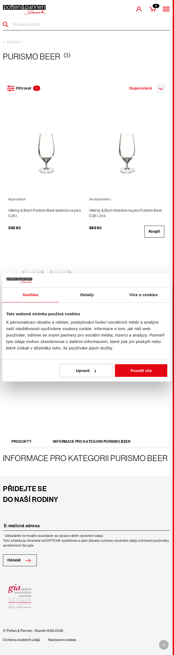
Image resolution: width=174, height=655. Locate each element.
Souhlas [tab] (30, 294)
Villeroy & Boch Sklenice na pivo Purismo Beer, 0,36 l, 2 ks (125, 213)
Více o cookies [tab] (143, 294)
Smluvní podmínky (155, 541)
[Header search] (7, 24)
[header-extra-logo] (24, 10)
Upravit (86, 370)
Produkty (21, 442)
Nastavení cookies (62, 640)
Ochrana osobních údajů (21, 640)
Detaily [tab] (87, 294)
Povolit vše (141, 370)
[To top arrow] (164, 645)
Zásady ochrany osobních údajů (113, 541)
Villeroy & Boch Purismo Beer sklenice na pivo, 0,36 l (44, 213)
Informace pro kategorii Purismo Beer (91, 442)
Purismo (14, 42)
